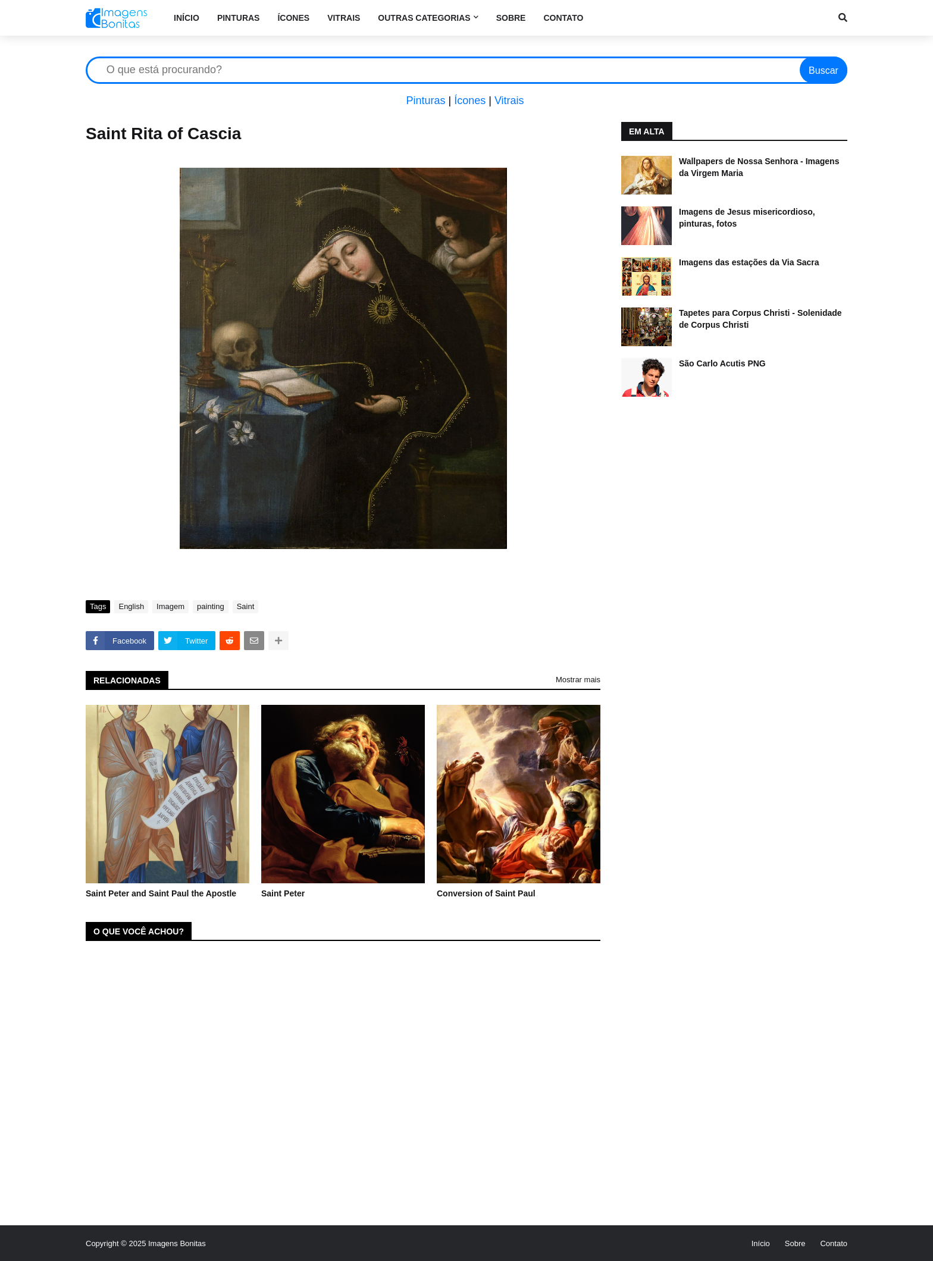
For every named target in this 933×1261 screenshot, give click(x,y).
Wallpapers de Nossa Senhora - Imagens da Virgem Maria (759, 167)
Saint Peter (283, 893)
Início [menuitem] (186, 18)
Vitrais (509, 100)
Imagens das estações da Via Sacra (749, 262)
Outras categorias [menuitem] (424, 18)
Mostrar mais (578, 679)
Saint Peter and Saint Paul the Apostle (161, 893)
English (131, 606)
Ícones (470, 100)
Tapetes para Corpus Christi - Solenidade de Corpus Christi (760, 319)
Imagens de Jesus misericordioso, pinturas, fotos (747, 217)
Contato (833, 1243)
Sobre (795, 1243)
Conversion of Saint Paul (486, 893)
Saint (246, 606)
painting (210, 606)
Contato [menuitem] (563, 18)
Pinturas (425, 100)
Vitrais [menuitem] (343, 18)
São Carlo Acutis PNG (722, 363)
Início (761, 1243)
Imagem (170, 606)
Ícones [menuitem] (293, 18)
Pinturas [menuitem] (238, 18)
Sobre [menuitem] (511, 18)
